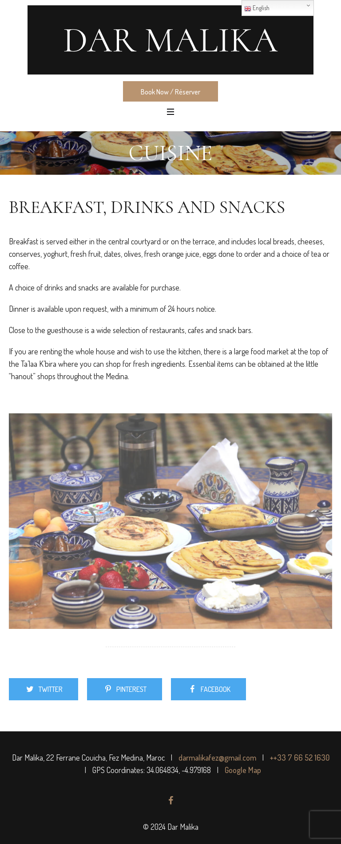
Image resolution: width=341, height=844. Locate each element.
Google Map (243, 770)
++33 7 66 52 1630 (299, 757)
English (257, 8)
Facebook (215, 689)
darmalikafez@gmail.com (217, 757)
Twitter (51, 689)
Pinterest (131, 689)
